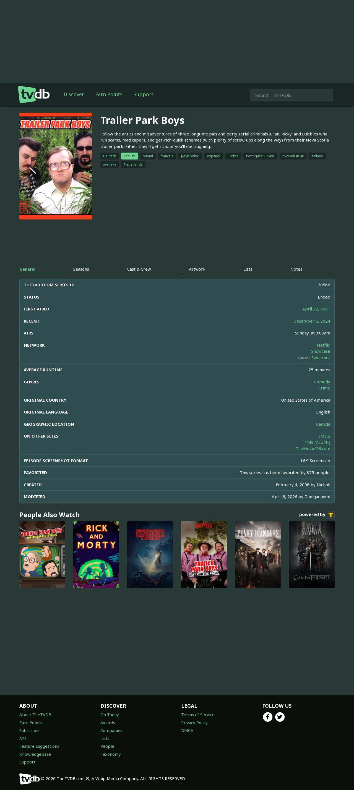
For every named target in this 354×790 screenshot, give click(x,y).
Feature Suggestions (39, 746)
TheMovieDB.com (312, 448)
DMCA (187, 730)
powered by (317, 515)
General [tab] (27, 269)
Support (143, 94)
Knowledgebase (35, 754)
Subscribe (29, 730)
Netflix (323, 345)
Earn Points (109, 94)
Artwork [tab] (197, 269)
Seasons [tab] (81, 269)
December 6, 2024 (311, 321)
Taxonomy (110, 754)
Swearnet (320, 357)
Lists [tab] (247, 269)
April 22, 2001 (316, 309)
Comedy (322, 381)
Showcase (320, 351)
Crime (324, 388)
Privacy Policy (194, 722)
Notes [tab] (296, 269)
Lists (104, 738)
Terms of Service (198, 714)
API (22, 738)
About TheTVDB (35, 714)
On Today (109, 714)
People (107, 746)
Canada (323, 424)
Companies (111, 730)
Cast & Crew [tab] (139, 269)
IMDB (324, 436)
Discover (74, 94)
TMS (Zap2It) (317, 442)
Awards (107, 722)
